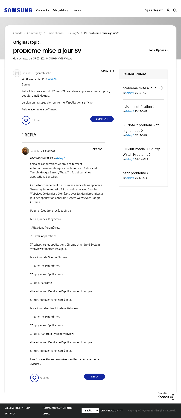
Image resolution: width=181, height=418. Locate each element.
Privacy (10, 413)
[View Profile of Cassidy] (35, 150)
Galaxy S (52, 78)
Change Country (112, 410)
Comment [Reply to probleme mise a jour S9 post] (102, 119)
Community (42, 10)
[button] (107, 71)
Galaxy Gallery (60, 10)
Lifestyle (76, 10)
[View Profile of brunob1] (26, 73)
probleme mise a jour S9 (141, 88)
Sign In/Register (154, 10)
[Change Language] (90, 410)
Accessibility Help (17, 408)
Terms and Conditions (57, 408)
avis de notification (137, 107)
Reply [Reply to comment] (94, 376)
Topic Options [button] (157, 50)
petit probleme (134, 173)
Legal (46, 413)
